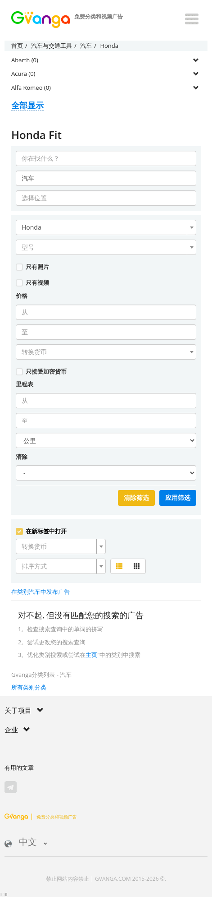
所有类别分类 (28, 687)
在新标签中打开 (41, 531)
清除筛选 (136, 497)
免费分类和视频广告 (41, 817)
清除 (21, 457)
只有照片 (32, 267)
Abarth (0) (24, 60)
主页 (91, 655)
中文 (26, 842)
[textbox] (103, 247)
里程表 (24, 384)
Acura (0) (23, 73)
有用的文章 (19, 767)
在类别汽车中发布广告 (40, 591)
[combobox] (106, 227)
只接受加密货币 (41, 371)
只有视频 (32, 282)
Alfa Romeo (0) (31, 87)
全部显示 (27, 105)
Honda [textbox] (31, 227)
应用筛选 (177, 497)
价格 (21, 295)
